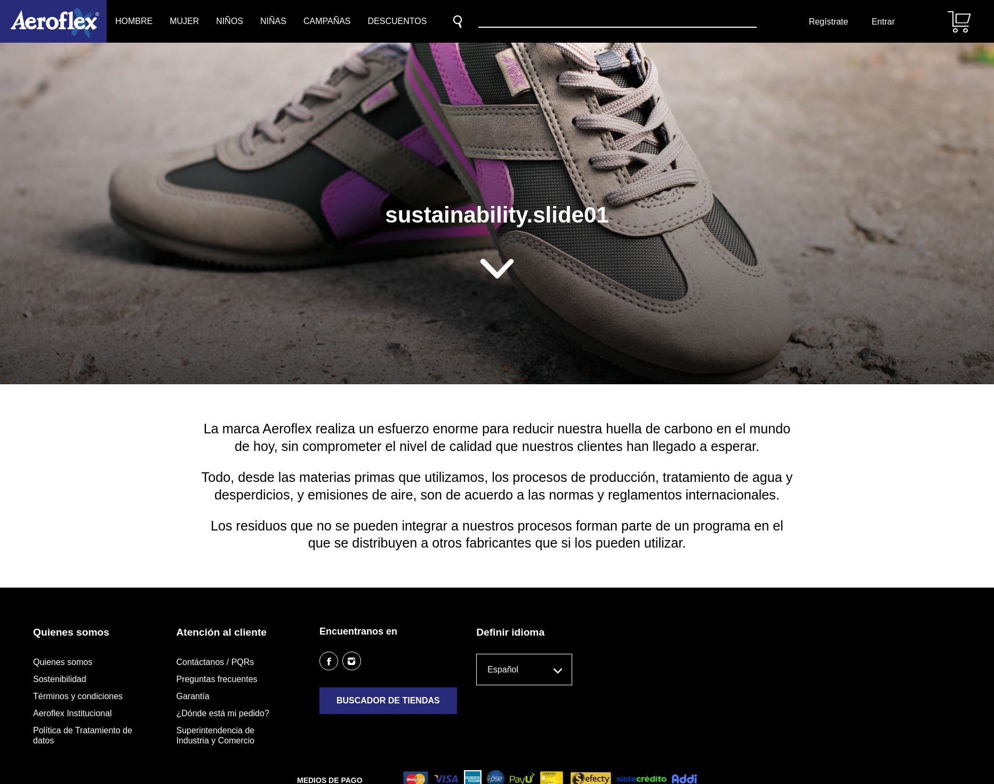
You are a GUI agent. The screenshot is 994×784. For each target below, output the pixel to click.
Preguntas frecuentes (216, 679)
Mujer (184, 21)
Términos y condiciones (78, 696)
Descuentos (397, 21)
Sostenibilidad (59, 679)
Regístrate (828, 21)
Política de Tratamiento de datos (82, 735)
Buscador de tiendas (388, 700)
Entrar (883, 21)
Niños (229, 21)
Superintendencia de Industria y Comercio (215, 735)
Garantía (192, 696)
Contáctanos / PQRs (215, 662)
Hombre (134, 21)
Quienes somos (62, 662)
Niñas (273, 21)
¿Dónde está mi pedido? (222, 713)
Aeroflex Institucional (72, 713)
